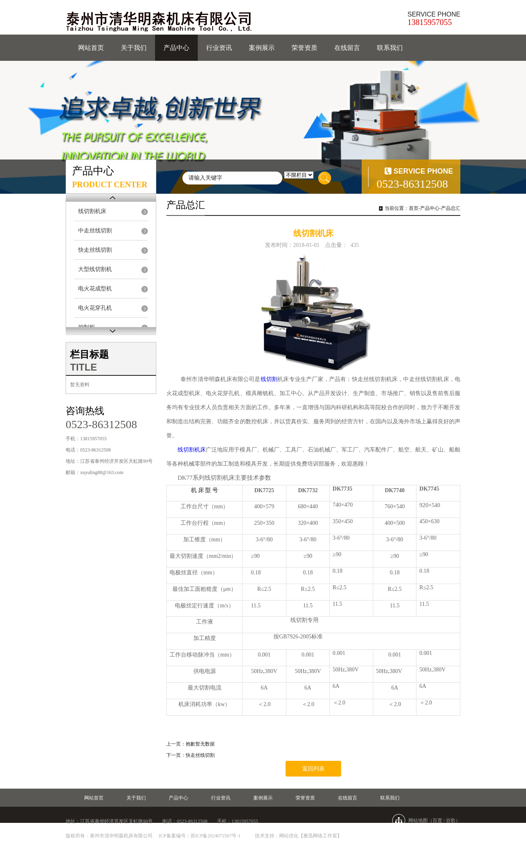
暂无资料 (79, 384)
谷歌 (451, 820)
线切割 (269, 379)
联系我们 (390, 47)
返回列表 (313, 769)
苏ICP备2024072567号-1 (216, 836)
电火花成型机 (95, 289)
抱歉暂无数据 (200, 744)
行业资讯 (219, 47)
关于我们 (134, 47)
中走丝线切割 (95, 231)
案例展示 (262, 47)
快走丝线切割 (95, 250)
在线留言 (347, 47)
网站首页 (91, 47)
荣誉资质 (304, 47)
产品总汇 (450, 208)
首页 (413, 208)
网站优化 (288, 836)
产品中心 (176, 47)
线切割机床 (92, 211)
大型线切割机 (95, 269)
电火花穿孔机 (95, 308)
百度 (437, 820)
